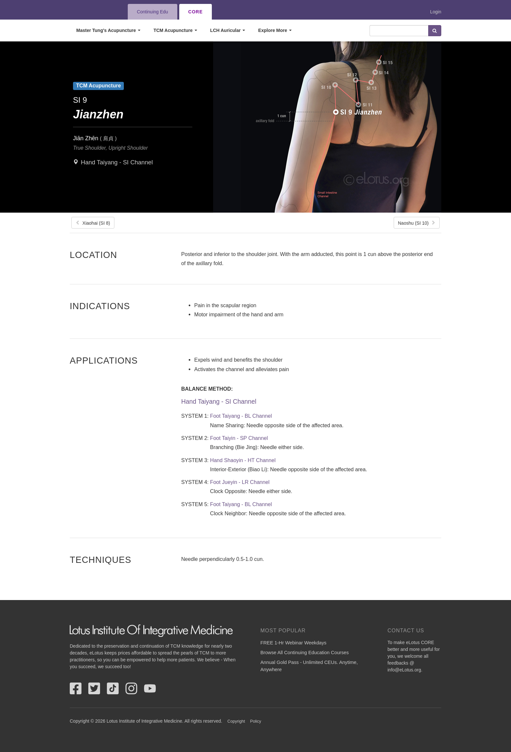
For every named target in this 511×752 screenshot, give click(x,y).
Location (93, 254)
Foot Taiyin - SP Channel (239, 438)
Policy (255, 721)
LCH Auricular (227, 30)
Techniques (100, 559)
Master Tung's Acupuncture (108, 30)
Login (435, 11)
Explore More (275, 30)
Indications (100, 306)
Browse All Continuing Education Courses (304, 652)
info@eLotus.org (404, 669)
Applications (104, 360)
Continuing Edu (152, 11)
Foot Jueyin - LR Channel (240, 482)
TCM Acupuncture (175, 30)
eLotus (93, 11)
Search (434, 30)
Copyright (236, 721)
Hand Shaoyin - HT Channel (243, 460)
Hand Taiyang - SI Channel (117, 162)
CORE (195, 11)
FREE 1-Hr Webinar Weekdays (293, 642)
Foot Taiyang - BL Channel (241, 416)
